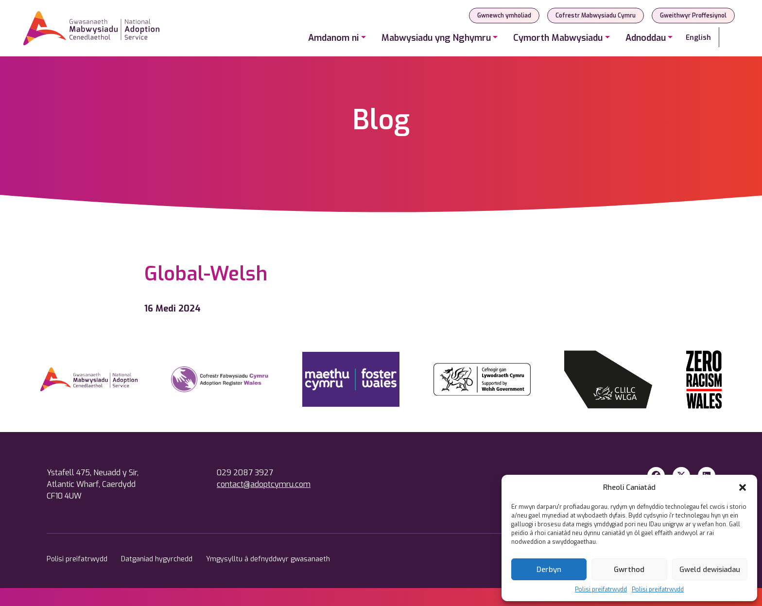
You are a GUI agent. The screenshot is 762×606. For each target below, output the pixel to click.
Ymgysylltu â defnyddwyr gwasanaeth (268, 559)
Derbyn (549, 569)
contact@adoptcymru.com (264, 484)
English (698, 37)
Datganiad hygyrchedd (157, 559)
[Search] (729, 37)
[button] (742, 487)
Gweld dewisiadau (709, 569)
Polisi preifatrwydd (601, 589)
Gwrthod (629, 569)
